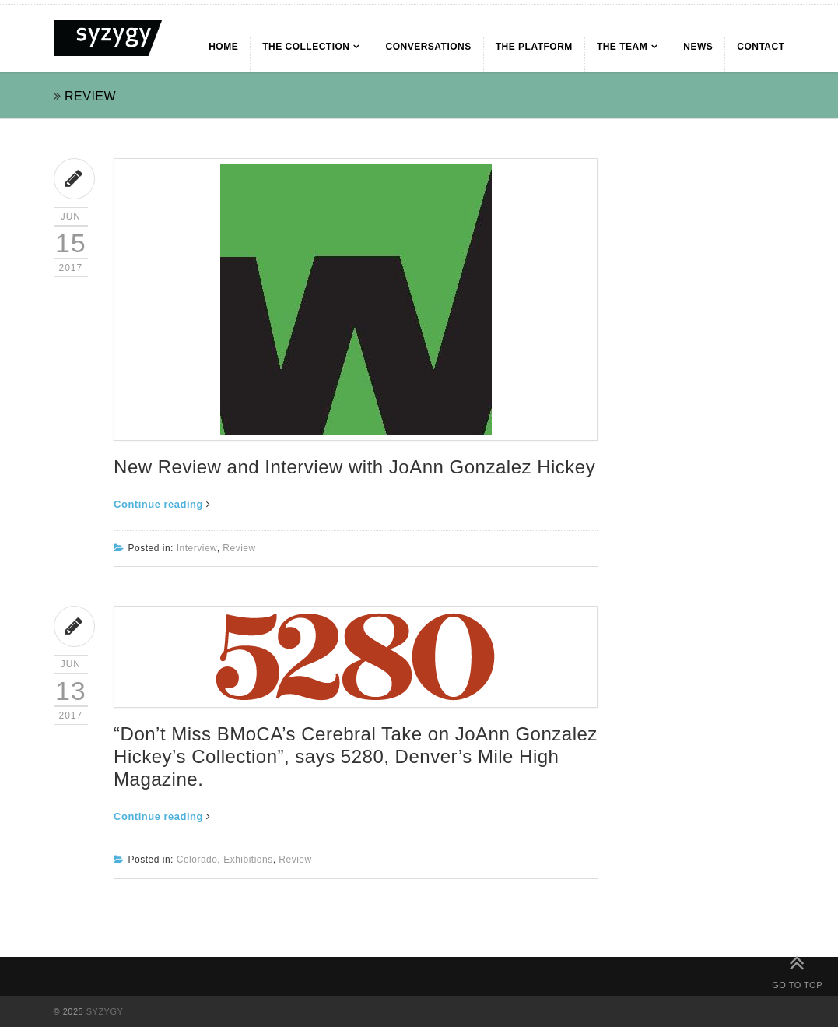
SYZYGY (105, 1011)
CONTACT (760, 46)
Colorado (197, 859)
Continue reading (162, 504)
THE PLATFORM (534, 46)
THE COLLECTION (305, 46)
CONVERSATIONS (428, 46)
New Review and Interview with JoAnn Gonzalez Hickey (354, 466)
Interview (197, 548)
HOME (223, 46)
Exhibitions (248, 859)
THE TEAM (622, 46)
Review (239, 548)
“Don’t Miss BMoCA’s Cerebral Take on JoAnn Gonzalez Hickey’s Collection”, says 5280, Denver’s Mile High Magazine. (356, 756)
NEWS (698, 46)
